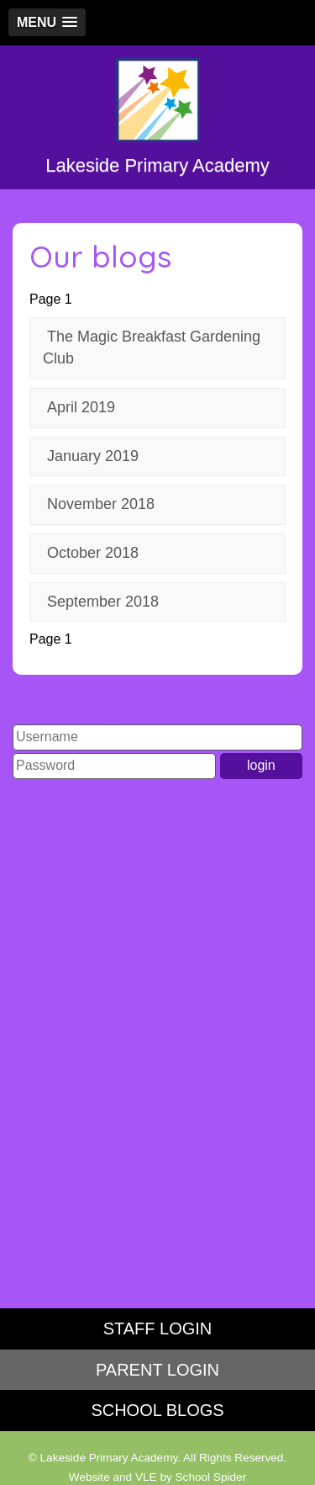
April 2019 (81, 407)
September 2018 (103, 601)
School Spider (211, 1477)
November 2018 (101, 504)
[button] (47, 22)
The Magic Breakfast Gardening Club (151, 347)
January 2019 (93, 456)
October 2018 (93, 552)
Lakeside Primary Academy (157, 117)
